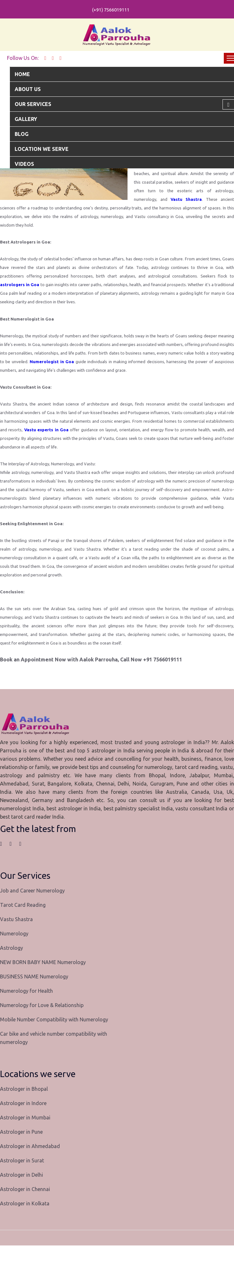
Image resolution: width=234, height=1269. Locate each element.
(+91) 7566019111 (110, 9)
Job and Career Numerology (32, 890)
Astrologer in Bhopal (24, 1089)
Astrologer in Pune (21, 1132)
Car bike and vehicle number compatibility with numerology (53, 1038)
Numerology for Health (26, 991)
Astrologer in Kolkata (24, 1203)
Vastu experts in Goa (46, 429)
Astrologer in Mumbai (25, 1117)
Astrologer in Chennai (25, 1189)
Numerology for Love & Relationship (42, 1005)
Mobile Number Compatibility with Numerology (54, 1019)
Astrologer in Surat (22, 1160)
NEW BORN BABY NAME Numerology (43, 962)
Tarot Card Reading (23, 905)
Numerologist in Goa (52, 361)
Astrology (11, 948)
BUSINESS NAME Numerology (34, 976)
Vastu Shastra (186, 199)
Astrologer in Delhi (21, 1175)
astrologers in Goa (19, 284)
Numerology (14, 933)
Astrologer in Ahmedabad (30, 1146)
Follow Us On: (23, 58)
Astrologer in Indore (23, 1103)
